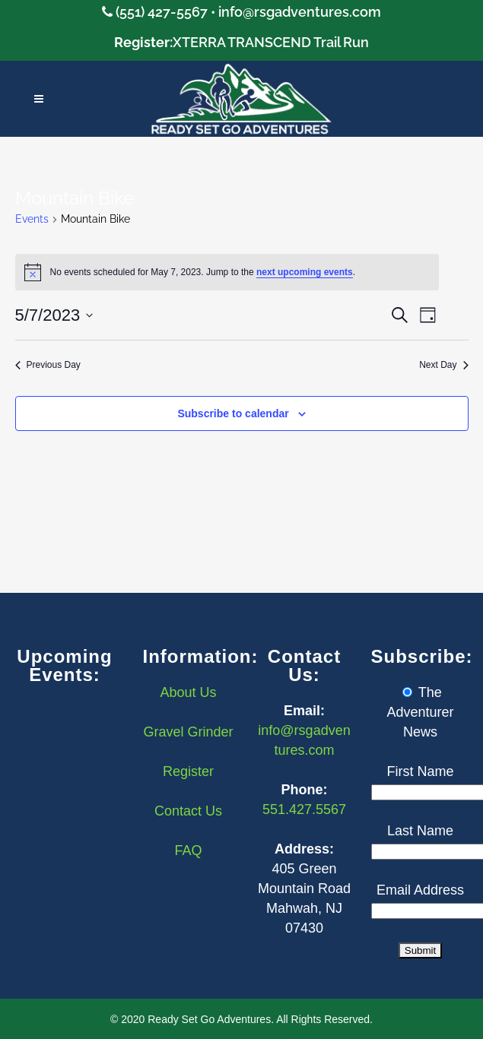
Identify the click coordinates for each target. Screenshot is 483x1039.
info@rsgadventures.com (299, 12)
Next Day (443, 365)
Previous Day (48, 365)
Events (32, 219)
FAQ (188, 850)
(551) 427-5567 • (167, 12)
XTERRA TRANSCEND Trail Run (271, 42)
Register (188, 771)
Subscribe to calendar (232, 413)
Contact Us (188, 811)
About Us (188, 692)
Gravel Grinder (188, 732)
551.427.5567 (304, 809)
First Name (419, 771)
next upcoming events (304, 272)
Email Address (420, 890)
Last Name (420, 830)
